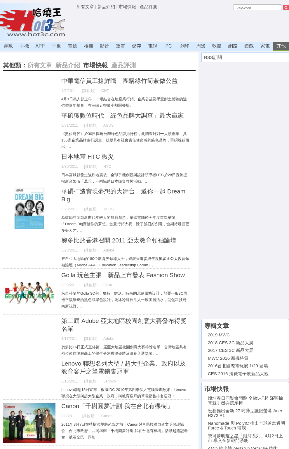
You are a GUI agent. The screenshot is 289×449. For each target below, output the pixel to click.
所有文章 (85, 6)
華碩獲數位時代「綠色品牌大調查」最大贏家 (122, 115)
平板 (56, 45)
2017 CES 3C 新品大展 (230, 350)
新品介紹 (106, 6)
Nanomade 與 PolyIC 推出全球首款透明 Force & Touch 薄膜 (246, 426)
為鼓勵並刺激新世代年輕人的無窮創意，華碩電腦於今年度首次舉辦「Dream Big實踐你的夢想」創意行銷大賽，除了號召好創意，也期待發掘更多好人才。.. (125, 224)
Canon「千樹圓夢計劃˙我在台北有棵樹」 (117, 406)
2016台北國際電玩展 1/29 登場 (238, 365)
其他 (281, 45)
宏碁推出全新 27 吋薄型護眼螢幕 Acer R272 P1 (245, 413)
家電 (265, 45)
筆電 (120, 45)
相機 (88, 45)
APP (40, 45)
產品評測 (148, 6)
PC (168, 45)
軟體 (217, 45)
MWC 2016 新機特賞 (228, 358)
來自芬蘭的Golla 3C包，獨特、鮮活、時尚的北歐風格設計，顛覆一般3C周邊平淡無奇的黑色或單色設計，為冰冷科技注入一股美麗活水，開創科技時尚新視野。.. (124, 299)
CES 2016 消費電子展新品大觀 (238, 373)
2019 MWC (219, 334)
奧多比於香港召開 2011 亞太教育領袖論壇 (118, 240)
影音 (104, 45)
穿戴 (8, 45)
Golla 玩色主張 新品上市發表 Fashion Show (123, 275)
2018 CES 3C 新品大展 (230, 342)
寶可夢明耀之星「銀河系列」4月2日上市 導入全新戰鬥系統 (245, 438)
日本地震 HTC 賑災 (87, 156)
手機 (24, 45)
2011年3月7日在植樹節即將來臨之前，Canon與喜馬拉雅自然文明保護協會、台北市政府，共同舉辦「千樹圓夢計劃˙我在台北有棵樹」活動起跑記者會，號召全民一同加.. (124, 430)
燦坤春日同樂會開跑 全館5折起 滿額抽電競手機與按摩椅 (245, 401)
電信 (72, 45)
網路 (233, 45)
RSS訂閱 (213, 57)
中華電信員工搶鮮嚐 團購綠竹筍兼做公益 (119, 80)
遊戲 (249, 45)
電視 (152, 45)
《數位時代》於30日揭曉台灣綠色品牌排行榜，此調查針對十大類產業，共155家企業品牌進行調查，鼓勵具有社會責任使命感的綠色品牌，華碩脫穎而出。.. (125, 140)
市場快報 (127, 6)
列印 (184, 45)
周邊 (201, 45)
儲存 (136, 45)
